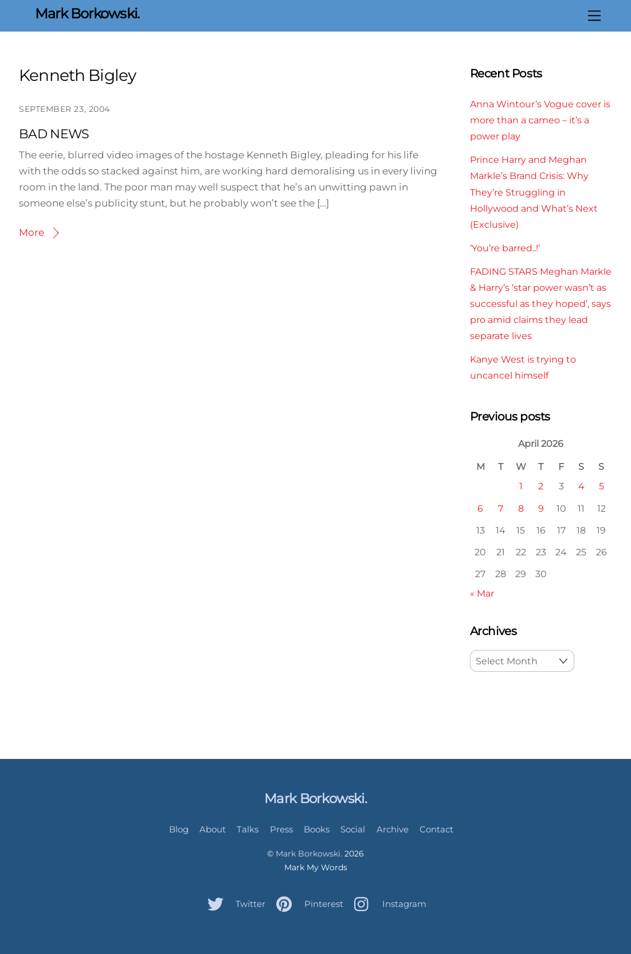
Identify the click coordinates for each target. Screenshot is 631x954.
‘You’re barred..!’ (505, 248)
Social (352, 829)
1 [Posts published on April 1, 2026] (521, 486)
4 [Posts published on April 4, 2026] (581, 486)
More (31, 232)
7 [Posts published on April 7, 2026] (500, 508)
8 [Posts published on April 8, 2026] (521, 508)
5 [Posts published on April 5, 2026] (601, 486)
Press (281, 829)
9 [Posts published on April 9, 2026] (541, 508)
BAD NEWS (54, 134)
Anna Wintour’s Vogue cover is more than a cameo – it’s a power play (540, 120)
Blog (179, 829)
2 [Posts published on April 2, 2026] (540, 486)
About (212, 829)
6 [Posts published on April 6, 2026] (480, 508)
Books (317, 829)
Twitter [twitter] (233, 903)
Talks (247, 829)
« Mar (482, 593)
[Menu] (594, 15)
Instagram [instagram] (387, 903)
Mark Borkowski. (309, 853)
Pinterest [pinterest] (307, 903)
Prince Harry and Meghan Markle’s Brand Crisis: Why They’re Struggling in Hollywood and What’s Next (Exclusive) (534, 191)
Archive (393, 829)
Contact (436, 829)
